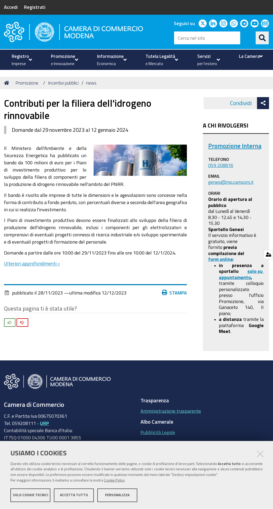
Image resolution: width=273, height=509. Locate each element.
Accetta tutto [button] (74, 495)
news (91, 83)
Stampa (175, 292)
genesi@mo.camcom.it (231, 182)
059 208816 (220, 165)
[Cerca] (262, 38)
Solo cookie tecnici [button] (30, 495)
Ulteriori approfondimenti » (32, 263)
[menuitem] (21, 60)
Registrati (34, 7)
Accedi (11, 7)
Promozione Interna (235, 146)
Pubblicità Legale (157, 432)
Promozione (26, 83)
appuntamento (235, 277)
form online (220, 259)
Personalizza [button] (117, 495)
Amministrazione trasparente (170, 410)
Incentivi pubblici (63, 83)
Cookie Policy (114, 480)
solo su (255, 271)
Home (7, 83)
